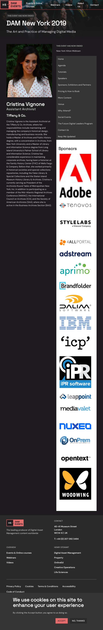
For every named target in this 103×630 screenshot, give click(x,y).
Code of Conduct (15, 591)
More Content (64, 97)
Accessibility (69, 586)
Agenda (62, 65)
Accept (62, 620)
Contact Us (63, 130)
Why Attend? (64, 110)
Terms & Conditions (48, 586)
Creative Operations (64, 567)
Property (58, 557)
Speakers (62, 78)
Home (61, 59)
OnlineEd (58, 562)
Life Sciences (61, 572)
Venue (61, 104)
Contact (94, 4)
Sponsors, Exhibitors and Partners (74, 84)
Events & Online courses (19, 552)
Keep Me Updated (66, 136)
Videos (68, 4)
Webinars (55, 4)
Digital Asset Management (67, 552)
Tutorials (62, 71)
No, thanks (78, 620)
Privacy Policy (13, 586)
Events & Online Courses (34, 5)
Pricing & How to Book (69, 91)
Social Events (64, 117)
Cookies (29, 586)
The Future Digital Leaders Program (75, 123)
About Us (81, 5)
